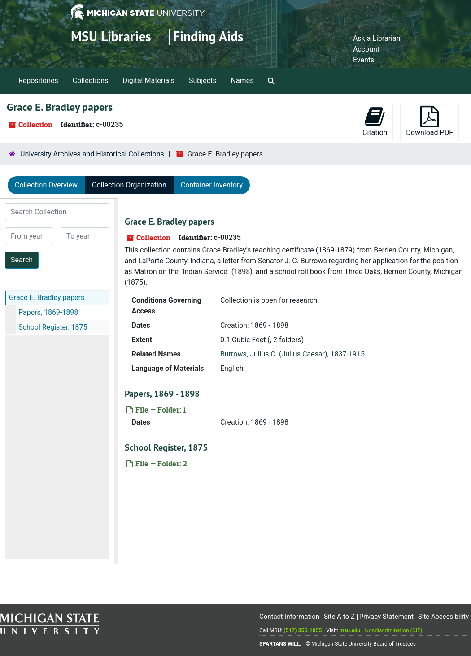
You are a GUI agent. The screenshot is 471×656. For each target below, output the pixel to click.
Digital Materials (148, 80)
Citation (374, 121)
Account (366, 49)
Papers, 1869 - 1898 (162, 394)
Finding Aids (208, 36)
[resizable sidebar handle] (116, 381)
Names (242, 80)
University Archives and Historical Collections (92, 154)
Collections (91, 80)
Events (363, 60)
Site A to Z (339, 617)
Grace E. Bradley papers (46, 297)
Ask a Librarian (377, 38)
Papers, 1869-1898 (48, 312)
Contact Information (289, 617)
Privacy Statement (386, 617)
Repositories (38, 80)
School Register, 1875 (52, 327)
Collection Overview (46, 185)
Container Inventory (212, 185)
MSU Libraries (111, 36)
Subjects (202, 80)
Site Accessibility (443, 617)
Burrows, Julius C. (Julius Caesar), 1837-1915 (292, 354)
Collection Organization (129, 185)
